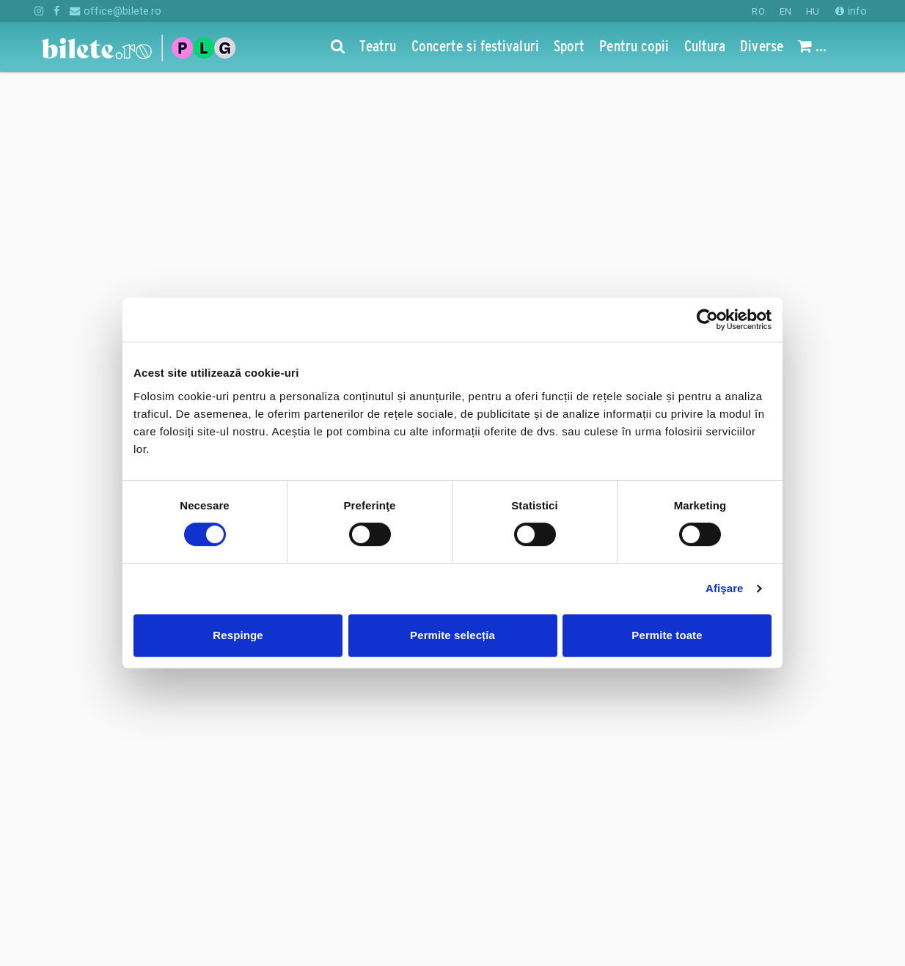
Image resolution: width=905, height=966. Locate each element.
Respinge (238, 635)
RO (758, 11)
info (851, 11)
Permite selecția (452, 635)
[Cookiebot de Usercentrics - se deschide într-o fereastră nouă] (707, 320)
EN (785, 11)
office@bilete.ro (115, 11)
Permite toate (666, 635)
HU (812, 11)
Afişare (725, 588)
